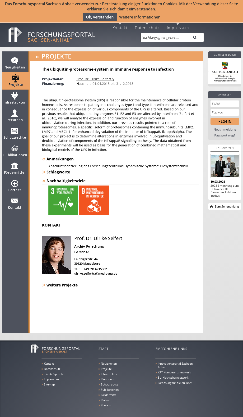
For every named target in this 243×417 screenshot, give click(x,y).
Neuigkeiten (15, 60)
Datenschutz (147, 22)
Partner (14, 183)
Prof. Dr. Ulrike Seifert (94, 74)
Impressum (178, 22)
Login (226, 116)
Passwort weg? (224, 130)
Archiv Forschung (89, 241)
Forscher (81, 247)
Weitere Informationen (139, 16)
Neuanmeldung (225, 125)
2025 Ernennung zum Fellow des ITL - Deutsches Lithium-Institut (224, 186)
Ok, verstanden (100, 16)
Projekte (16, 78)
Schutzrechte (15, 130)
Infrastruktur (15, 95)
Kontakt (120, 22)
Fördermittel (14, 165)
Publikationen (15, 148)
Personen (15, 113)
